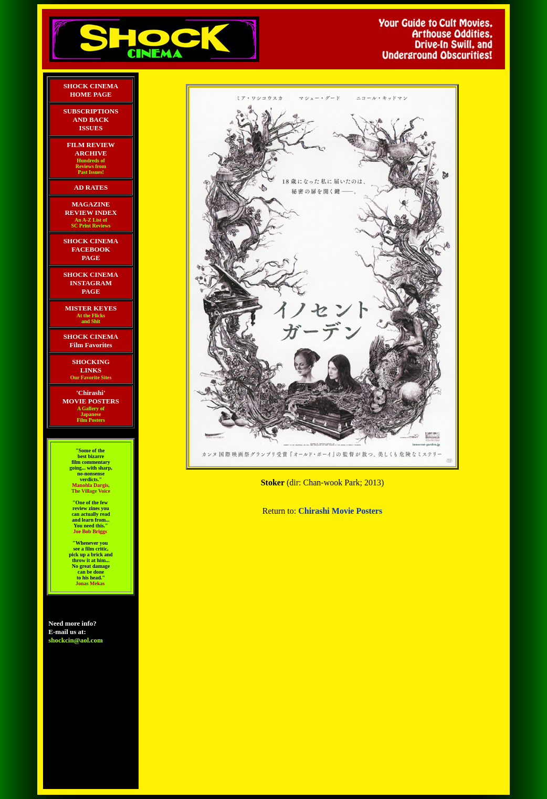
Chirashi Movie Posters (340, 510)
